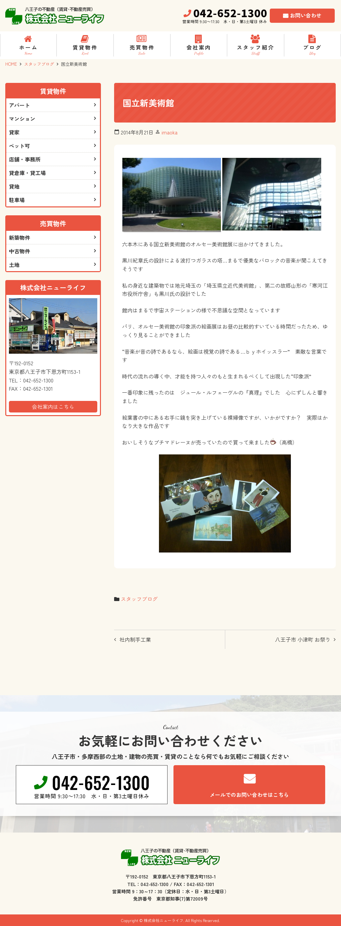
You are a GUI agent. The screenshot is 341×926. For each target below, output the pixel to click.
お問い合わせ (306, 15)
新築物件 (19, 237)
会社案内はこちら (53, 406)
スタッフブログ (39, 64)
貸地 (14, 186)
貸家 (14, 132)
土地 (14, 264)
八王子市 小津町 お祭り (302, 639)
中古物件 (19, 251)
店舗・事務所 (25, 159)
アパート (19, 105)
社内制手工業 (135, 639)
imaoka (169, 132)
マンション (22, 119)
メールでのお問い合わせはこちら (249, 795)
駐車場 (17, 200)
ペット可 (19, 146)
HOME (11, 64)
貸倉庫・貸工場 (27, 173)
